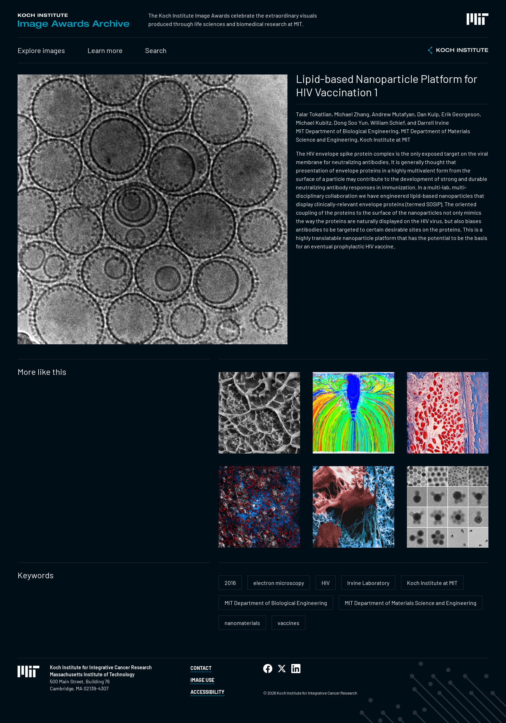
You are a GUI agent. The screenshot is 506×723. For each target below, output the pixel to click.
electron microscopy (278, 582)
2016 (230, 582)
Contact (201, 668)
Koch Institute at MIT (432, 582)
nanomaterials (242, 622)
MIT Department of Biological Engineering (276, 602)
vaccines (288, 622)
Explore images (41, 50)
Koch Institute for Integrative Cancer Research (101, 667)
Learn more (105, 50)
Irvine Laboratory (368, 582)
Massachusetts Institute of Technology (92, 674)
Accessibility (207, 692)
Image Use (202, 680)
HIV (326, 582)
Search (156, 50)
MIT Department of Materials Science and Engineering (410, 602)
